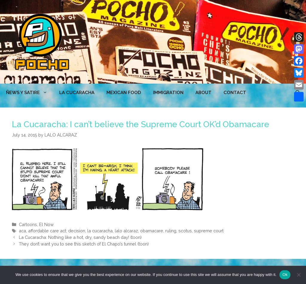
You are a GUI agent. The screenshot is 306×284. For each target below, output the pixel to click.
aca (22, 230)
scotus (185, 230)
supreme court (209, 230)
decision (76, 230)
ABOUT (203, 92)
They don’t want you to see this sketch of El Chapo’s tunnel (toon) (84, 243)
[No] (299, 275)
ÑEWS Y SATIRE (29, 93)
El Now (46, 224)
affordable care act (47, 230)
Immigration (168, 92)
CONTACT (235, 92)
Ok (284, 274)
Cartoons (28, 224)
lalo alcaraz (126, 230)
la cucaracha (100, 230)
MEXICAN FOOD (123, 92)
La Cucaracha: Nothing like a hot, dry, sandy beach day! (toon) (80, 237)
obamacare (151, 230)
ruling (170, 230)
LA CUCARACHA (76, 92)
